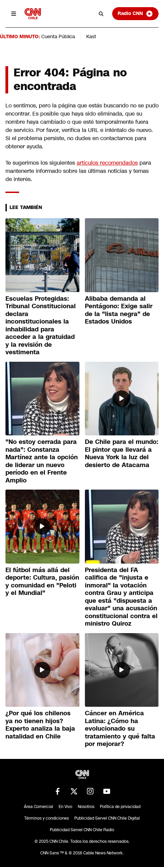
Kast (91, 36)
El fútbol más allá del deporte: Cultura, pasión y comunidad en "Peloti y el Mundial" (42, 582)
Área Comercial (38, 806)
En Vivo (65, 806)
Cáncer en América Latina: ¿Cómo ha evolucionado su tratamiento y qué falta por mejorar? (120, 728)
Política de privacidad (120, 806)
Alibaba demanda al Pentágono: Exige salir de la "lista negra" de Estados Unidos (118, 310)
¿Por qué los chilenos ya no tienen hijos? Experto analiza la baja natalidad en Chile (40, 725)
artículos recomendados (107, 163)
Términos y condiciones (46, 818)
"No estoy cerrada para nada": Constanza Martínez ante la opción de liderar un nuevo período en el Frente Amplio (41, 461)
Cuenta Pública (58, 36)
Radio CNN (135, 13)
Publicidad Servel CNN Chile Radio (82, 830)
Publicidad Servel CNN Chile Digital (107, 818)
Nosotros (86, 806)
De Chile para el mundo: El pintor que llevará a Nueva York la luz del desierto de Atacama (121, 453)
